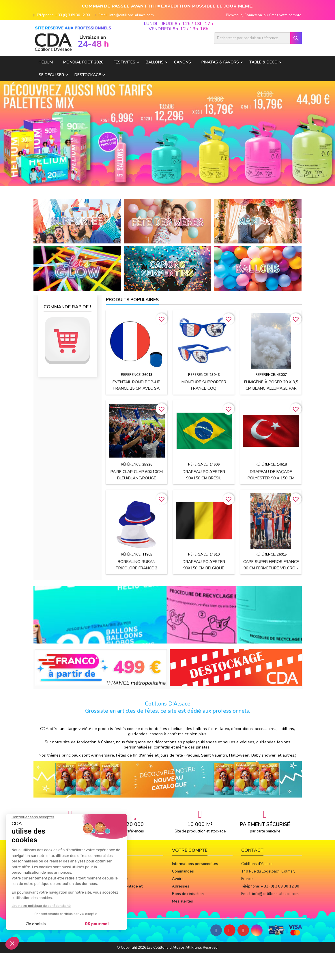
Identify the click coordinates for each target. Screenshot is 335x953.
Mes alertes (182, 901)
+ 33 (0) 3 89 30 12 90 (72, 15)
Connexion (253, 15)
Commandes (183, 871)
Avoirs (178, 878)
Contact (252, 850)
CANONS (182, 62)
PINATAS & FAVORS (220, 62)
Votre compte (189, 850)
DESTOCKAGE (87, 75)
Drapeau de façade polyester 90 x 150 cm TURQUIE (271, 478)
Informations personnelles (195, 863)
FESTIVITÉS (124, 62)
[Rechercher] (258, 38)
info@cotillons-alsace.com (131, 15)
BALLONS (155, 62)
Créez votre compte (285, 15)
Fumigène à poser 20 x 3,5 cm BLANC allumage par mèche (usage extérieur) (271, 388)
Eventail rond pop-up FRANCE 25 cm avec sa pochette (136, 388)
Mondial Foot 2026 (83, 62)
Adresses (180, 886)
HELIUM (46, 62)
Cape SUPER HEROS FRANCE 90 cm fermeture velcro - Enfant (271, 568)
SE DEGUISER (51, 75)
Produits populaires (132, 300)
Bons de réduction (188, 893)
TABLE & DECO (263, 62)
